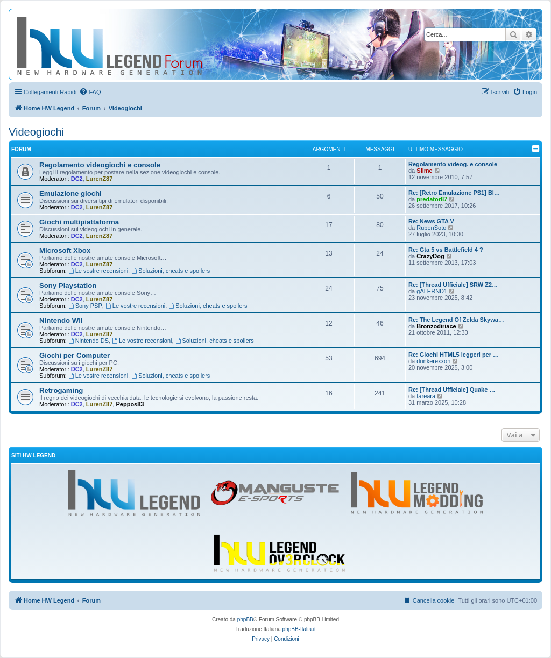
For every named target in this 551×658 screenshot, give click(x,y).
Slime (424, 170)
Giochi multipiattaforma (79, 222)
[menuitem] (90, 92)
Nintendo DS (88, 340)
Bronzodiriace (436, 326)
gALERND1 (431, 291)
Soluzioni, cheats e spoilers (170, 270)
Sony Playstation (67, 285)
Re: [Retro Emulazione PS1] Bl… (454, 192)
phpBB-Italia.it (299, 629)
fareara (425, 396)
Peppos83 (130, 404)
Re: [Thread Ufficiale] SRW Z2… (453, 284)
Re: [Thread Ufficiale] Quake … (451, 389)
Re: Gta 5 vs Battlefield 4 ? (445, 249)
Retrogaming (61, 390)
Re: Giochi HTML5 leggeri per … (453, 354)
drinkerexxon (433, 361)
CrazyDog (430, 256)
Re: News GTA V (431, 221)
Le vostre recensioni (98, 270)
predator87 (431, 199)
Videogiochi (36, 132)
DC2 (77, 178)
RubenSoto (431, 227)
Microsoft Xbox (64, 250)
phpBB (245, 619)
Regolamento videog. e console (452, 164)
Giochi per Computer (74, 355)
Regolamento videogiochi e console (99, 165)
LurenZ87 (99, 178)
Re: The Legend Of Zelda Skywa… (456, 319)
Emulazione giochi (70, 193)
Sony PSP (85, 305)
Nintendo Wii (60, 320)
